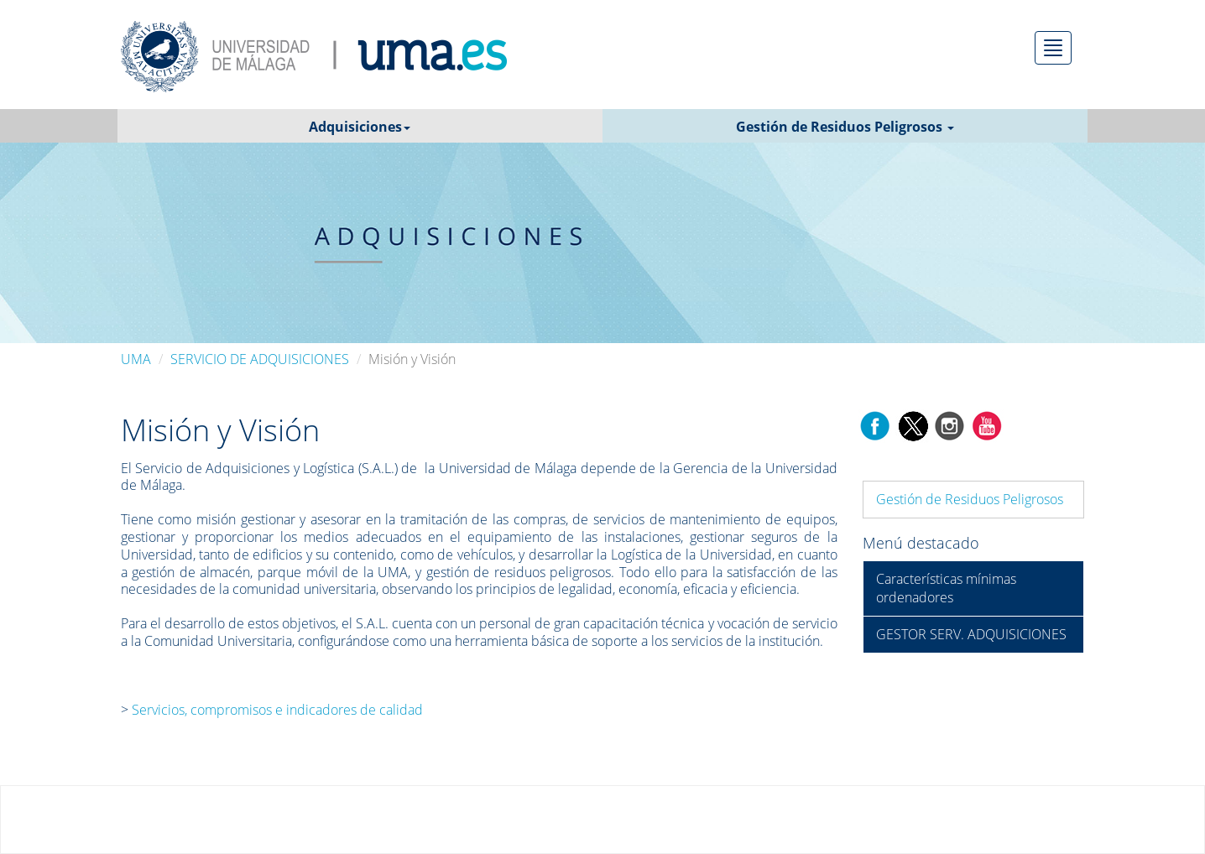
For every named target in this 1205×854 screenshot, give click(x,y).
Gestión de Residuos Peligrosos (969, 499)
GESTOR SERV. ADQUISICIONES (971, 634)
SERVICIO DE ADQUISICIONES (259, 359)
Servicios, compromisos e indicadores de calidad (275, 709)
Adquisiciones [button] (359, 126)
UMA (136, 359)
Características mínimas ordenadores (946, 588)
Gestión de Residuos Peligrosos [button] (845, 126)
